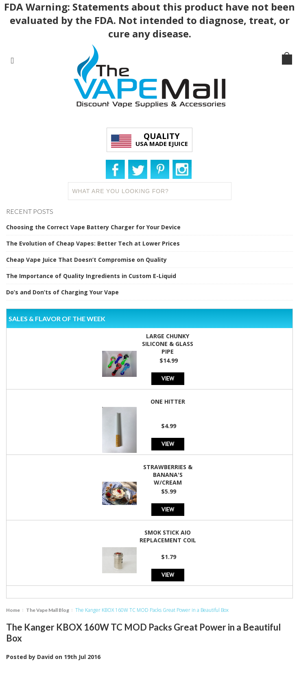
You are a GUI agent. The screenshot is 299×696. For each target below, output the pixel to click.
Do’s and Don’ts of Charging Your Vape (62, 292)
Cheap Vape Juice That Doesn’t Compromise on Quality (86, 259)
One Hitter (168, 401)
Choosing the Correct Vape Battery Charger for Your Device (93, 227)
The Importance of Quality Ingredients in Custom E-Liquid (91, 276)
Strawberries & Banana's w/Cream (167, 474)
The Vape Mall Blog (47, 610)
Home (13, 610)
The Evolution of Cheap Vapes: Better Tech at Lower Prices (93, 243)
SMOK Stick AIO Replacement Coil (168, 536)
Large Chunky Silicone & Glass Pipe (167, 343)
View (168, 378)
